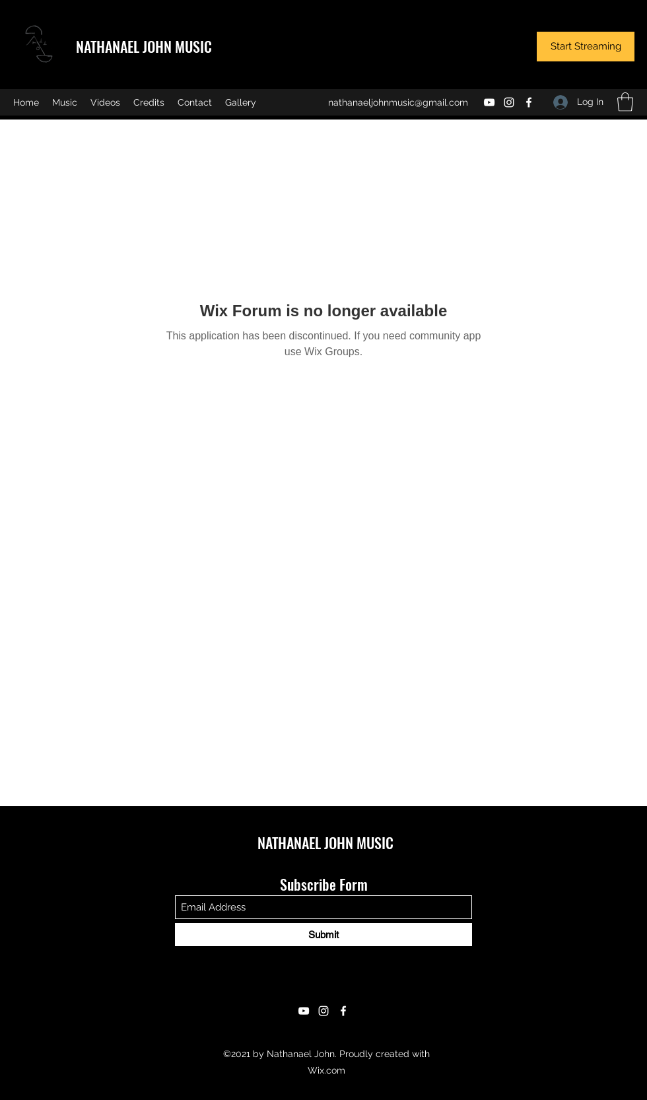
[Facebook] (528, 102)
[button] (625, 102)
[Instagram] (509, 102)
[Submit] (323, 934)
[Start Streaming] (585, 46)
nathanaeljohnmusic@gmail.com (398, 102)
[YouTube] (489, 102)
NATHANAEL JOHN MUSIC (144, 46)
